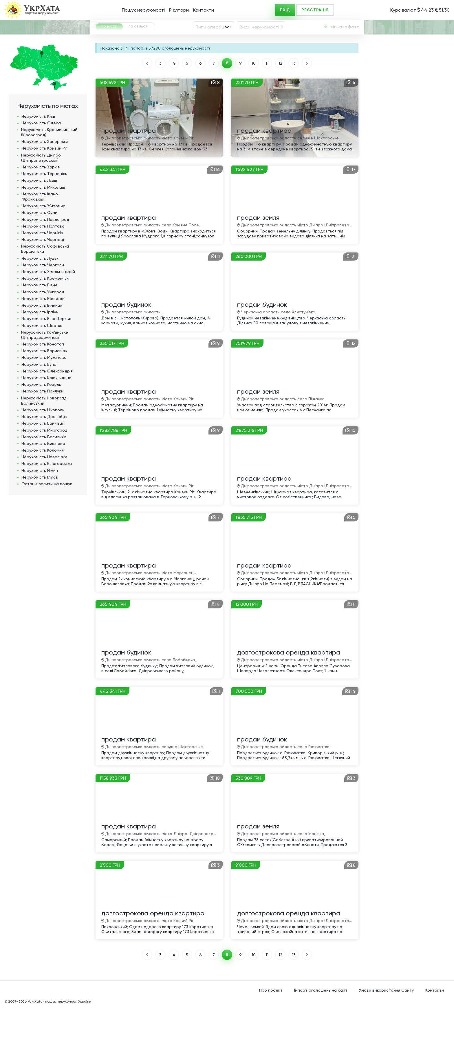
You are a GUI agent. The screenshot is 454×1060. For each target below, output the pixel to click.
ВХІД (285, 10)
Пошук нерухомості (143, 10)
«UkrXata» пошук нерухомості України (59, 1054)
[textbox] (166, 59)
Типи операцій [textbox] (212, 43)
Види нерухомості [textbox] (259, 43)
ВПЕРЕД (307, 115)
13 (294, 115)
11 (267, 115)
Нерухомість (38, 168)
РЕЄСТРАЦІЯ (314, 10)
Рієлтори (179, 10)
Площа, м (181, 75)
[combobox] (213, 42)
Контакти (203, 10)
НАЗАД (147, 115)
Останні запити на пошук (46, 536)
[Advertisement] (406, 182)
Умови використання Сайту (386, 1042)
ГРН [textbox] (106, 75)
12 (280, 115)
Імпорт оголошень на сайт (320, 1042)
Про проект (271, 1042)
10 (254, 115)
